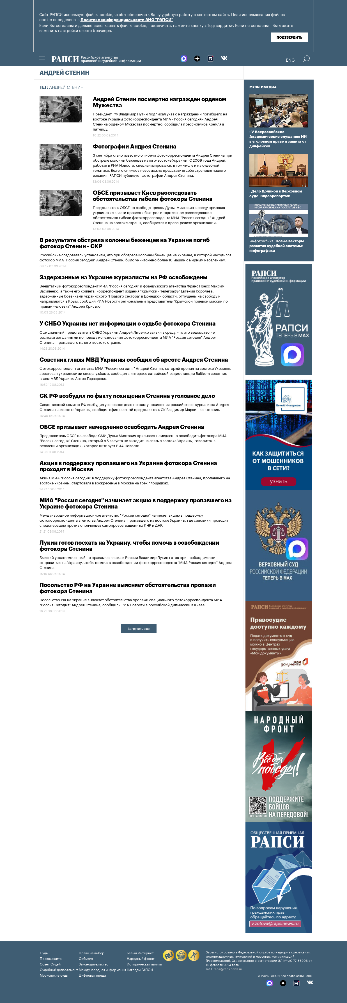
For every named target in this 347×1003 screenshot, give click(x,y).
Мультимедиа (263, 87)
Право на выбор (91, 952)
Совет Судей (50, 963)
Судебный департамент (59, 969)
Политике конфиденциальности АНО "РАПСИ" (127, 20)
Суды (44, 952)
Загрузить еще (139, 628)
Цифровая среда (92, 975)
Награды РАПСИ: (140, 969)
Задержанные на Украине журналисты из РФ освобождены (124, 277)
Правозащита (50, 958)
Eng (290, 59)
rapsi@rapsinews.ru (228, 968)
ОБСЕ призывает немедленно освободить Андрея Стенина (122, 427)
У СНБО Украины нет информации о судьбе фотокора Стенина (128, 324)
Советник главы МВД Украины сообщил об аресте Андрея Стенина (134, 360)
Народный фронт (141, 958)
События (86, 958)
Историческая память (144, 963)
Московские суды (54, 975)
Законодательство (93, 963)
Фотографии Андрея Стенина (134, 147)
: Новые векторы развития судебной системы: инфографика (276, 245)
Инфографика (261, 241)
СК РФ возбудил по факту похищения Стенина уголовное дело (127, 396)
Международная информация (102, 969)
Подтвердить (289, 37)
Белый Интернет (140, 952)
